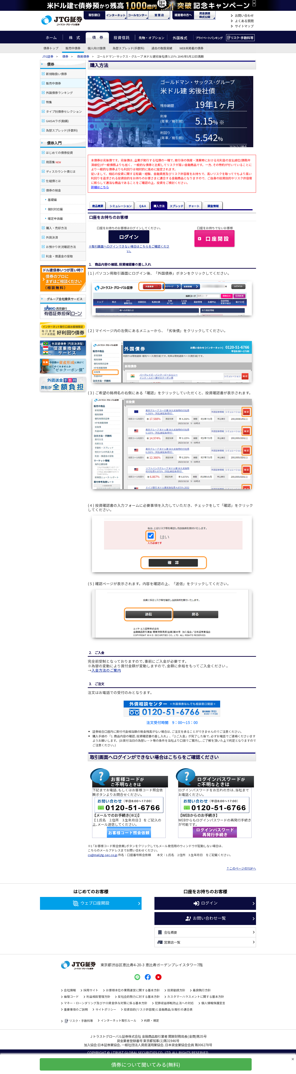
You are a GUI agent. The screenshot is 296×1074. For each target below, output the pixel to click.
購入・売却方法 (56, 228)
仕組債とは (53, 181)
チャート (193, 206)
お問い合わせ (242, 15)
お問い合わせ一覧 (205, 918)
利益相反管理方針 (98, 996)
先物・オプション (151, 37)
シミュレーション (121, 206)
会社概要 (167, 932)
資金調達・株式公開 (205, 15)
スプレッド (176, 206)
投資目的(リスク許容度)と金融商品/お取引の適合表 (158, 1009)
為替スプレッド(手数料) (128, 48)
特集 (49, 102)
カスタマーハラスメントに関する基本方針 (195, 996)
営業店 (159, 15)
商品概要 (97, 206)
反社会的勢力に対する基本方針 (139, 996)
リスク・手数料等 (78, 1021)
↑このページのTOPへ (241, 868)
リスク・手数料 (240, 37)
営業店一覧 (168, 942)
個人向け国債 (96, 48)
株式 (74, 37)
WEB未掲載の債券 (191, 48)
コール (137, 15)
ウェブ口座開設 (91, 903)
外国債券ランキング (59, 92)
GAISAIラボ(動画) (57, 121)
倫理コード (71, 996)
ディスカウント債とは (61, 171)
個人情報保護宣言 (213, 1003)
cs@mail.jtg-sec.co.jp (102, 855)
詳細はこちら (100, 187)
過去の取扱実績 (161, 48)
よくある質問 (242, 21)
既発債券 (83, 56)
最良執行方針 (202, 990)
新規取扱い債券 (56, 74)
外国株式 (180, 37)
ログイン (205, 903)
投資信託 (122, 37)
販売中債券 (72, 48)
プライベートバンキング (209, 37)
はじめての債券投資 (59, 152)
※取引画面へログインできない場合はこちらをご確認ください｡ (129, 248)
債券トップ (50, 48)
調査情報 (213, 206)
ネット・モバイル (116, 15)
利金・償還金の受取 (59, 256)
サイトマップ (242, 26)
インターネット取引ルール (119, 1020)
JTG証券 (48, 56)
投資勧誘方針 (176, 990)
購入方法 (159, 206)
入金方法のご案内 (106, 670)
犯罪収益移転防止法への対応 (174, 1003)
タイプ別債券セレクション (64, 111)
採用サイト (90, 990)
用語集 (53, 162)
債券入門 (54, 143)
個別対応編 (55, 209)
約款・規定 (151, 1020)
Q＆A (142, 206)
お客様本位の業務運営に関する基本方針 (133, 990)
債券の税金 (53, 190)
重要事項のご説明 (76, 1009)
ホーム (51, 37)
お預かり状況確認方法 (61, 247)
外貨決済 (52, 237)
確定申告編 (55, 218)
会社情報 (70, 990)
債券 (97, 37)
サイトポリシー (105, 1009)
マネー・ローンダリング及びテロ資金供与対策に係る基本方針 (105, 1003)
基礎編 (52, 199)
